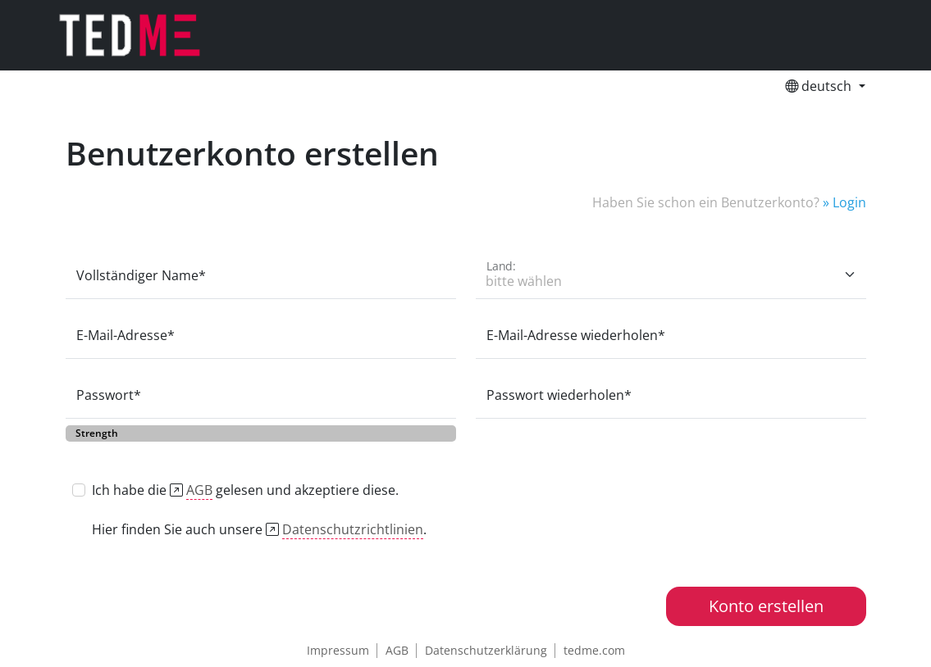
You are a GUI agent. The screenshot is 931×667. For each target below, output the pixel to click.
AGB (199, 490)
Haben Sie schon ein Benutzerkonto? (705, 202)
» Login (842, 202)
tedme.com (594, 650)
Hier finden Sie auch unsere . (259, 529)
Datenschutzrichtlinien (352, 529)
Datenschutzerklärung (486, 650)
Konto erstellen (766, 606)
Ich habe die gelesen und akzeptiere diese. (245, 490)
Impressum (338, 650)
